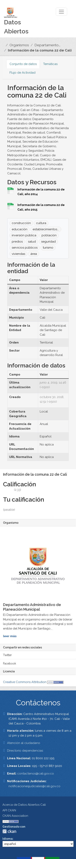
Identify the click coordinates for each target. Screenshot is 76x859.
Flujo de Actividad (22, 72)
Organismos (19, 45)
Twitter (7, 655)
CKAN (9, 831)
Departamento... (47, 45)
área (33, 254)
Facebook (9, 663)
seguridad (48, 241)
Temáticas (50, 64)
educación (19, 229)
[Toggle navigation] (61, 12)
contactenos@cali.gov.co (35, 773)
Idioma (7, 838)
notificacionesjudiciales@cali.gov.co (34, 786)
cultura (41, 223)
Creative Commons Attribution (24, 682)
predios (17, 241)
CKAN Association (15, 816)
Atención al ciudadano (23, 743)
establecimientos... (46, 229)
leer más (10, 636)
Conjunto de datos (23, 64)
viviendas (18, 254)
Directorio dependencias (25, 750)
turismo (48, 247)
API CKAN (9, 810)
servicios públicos (24, 247)
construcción (21, 223)
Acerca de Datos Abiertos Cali (24, 805)
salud (32, 241)
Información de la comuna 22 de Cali (40, 50)
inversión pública (24, 235)
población (49, 235)
